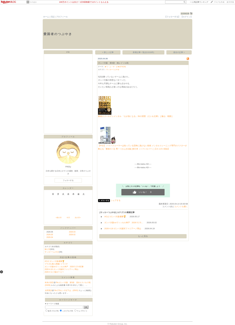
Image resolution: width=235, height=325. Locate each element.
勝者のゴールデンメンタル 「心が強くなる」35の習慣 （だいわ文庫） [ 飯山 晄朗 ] (135, 116)
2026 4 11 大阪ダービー (54, 272)
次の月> (78, 217)
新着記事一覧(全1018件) (143, 52)
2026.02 (72, 235)
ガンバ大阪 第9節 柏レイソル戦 (113, 63)
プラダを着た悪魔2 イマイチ (56, 264)
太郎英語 (48, 290)
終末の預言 (49, 282)
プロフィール (62, 17)
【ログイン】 (186, 17)
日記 (53, 17)
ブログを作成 (219, 2)
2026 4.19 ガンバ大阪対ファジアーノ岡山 (61, 269)
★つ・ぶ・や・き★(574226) (115, 67)
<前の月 (58, 217)
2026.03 (72, 232)
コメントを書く (181, 206)
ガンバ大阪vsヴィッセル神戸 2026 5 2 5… (123, 222)
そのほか (33, 2)
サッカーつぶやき (52, 252)
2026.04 (49, 237)
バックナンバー (68, 228)
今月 (68, 217)
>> (199, 2)
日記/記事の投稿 (68, 257)
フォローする (68, 180)
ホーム (46, 17)
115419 (185, 13)
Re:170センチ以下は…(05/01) (66, 290)
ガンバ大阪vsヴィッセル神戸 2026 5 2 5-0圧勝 (64, 267)
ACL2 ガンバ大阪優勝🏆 (54, 261)
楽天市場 (230, 2)
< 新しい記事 (108, 52)
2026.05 (49, 235)
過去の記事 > (179, 52)
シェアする (115, 200)
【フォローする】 (172, 17)
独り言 (47, 249)
